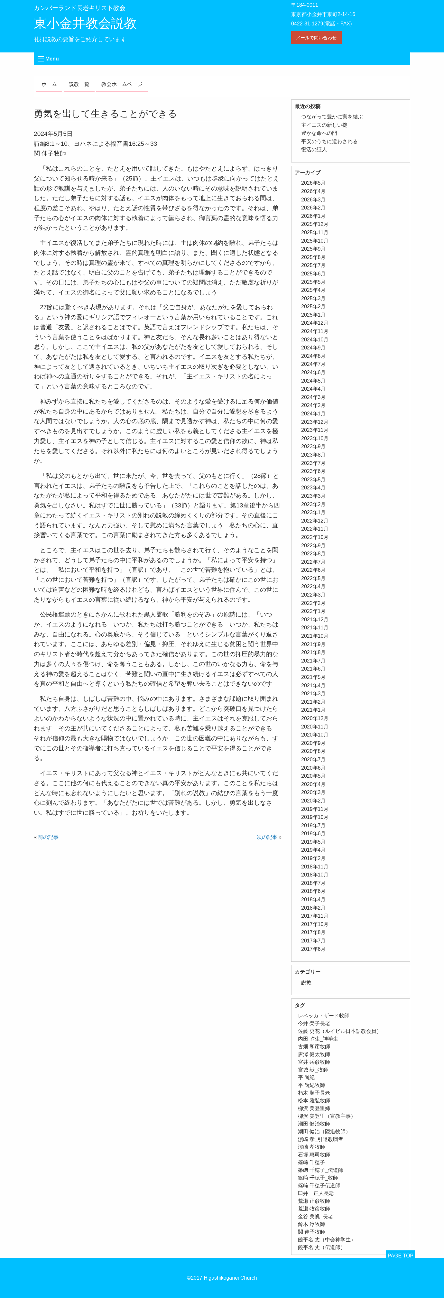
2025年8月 (313, 257)
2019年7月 (313, 825)
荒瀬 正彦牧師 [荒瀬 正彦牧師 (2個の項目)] (314, 1201)
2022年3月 (313, 595)
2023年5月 (313, 479)
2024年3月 (313, 397)
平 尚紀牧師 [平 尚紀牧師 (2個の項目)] (311, 1085)
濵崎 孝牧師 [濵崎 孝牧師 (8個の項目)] (311, 1147)
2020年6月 (313, 768)
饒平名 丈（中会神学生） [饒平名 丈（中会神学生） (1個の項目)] (327, 1239)
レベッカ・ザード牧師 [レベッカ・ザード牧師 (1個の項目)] (323, 1015)
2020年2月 (313, 800)
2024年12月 (314, 323)
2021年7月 (313, 660)
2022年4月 (313, 586)
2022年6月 (313, 570)
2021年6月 (313, 669)
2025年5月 (313, 282)
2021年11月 (314, 627)
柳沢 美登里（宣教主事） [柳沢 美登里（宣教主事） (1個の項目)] (327, 1116)
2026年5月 (313, 183)
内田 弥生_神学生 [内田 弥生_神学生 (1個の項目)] (318, 1039)
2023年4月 (313, 487)
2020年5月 (313, 776)
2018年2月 (313, 908)
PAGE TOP (400, 1255)
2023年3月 (313, 496)
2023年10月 (314, 438)
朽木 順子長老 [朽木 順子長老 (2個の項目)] (314, 1093)
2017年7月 (313, 940)
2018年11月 (314, 866)
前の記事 (48, 837)
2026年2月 (313, 207)
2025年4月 (313, 290)
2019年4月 (313, 850)
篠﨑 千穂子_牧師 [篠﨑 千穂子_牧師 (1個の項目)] (318, 1178)
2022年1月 (313, 611)
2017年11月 (314, 916)
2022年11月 (314, 529)
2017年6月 (313, 949)
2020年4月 (313, 784)
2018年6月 (313, 891)
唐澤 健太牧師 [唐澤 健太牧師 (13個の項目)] (314, 1054)
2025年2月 (313, 306)
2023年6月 (313, 471)
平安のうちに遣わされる (329, 141)
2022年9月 (313, 545)
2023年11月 (314, 430)
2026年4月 (313, 191)
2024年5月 (313, 381)
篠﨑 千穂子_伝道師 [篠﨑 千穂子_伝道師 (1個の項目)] (320, 1170)
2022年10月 (314, 537)
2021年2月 (313, 702)
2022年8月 (313, 553)
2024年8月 (313, 356)
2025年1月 (313, 315)
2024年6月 (313, 372)
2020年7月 (313, 759)
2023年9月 (313, 446)
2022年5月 (313, 578)
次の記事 (267, 837)
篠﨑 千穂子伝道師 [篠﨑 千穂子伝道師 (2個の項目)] (319, 1185)
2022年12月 (314, 521)
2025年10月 (314, 241)
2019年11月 (314, 809)
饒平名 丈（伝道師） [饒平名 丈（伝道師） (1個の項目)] (322, 1247)
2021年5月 (313, 677)
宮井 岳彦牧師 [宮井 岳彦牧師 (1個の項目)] (314, 1062)
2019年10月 (314, 817)
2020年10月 (314, 734)
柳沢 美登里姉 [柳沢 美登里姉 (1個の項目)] (314, 1108)
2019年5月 (313, 842)
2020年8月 (313, 751)
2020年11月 (314, 726)
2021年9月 (313, 644)
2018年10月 (314, 874)
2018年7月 (313, 883)
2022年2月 (313, 603)
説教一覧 (79, 84)
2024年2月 (313, 405)
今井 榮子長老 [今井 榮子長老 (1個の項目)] (314, 1023)
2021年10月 (314, 636)
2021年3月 (313, 693)
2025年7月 (313, 265)
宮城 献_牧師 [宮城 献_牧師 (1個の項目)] (313, 1069)
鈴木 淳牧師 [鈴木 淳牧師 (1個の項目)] (311, 1224)
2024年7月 (313, 364)
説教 (306, 982)
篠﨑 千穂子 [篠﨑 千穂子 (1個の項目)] (311, 1162)
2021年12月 (314, 619)
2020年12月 (314, 718)
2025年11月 (314, 232)
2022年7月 (313, 562)
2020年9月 (313, 743)
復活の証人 (314, 149)
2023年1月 (313, 512)
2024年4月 (313, 389)
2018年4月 (313, 899)
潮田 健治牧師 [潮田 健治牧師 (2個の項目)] (314, 1123)
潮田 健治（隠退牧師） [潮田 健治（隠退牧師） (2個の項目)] (324, 1131)
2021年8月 (313, 652)
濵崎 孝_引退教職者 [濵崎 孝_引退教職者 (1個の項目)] (320, 1139)
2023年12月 (314, 422)
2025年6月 (313, 273)
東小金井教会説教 (85, 23)
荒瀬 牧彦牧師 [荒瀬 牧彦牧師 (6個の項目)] (314, 1208)
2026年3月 (313, 199)
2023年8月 (313, 455)
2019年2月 (313, 858)
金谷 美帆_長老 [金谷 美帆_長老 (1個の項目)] (315, 1216)
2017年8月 (313, 932)
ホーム (49, 84)
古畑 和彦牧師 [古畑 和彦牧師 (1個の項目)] (314, 1046)
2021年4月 (313, 685)
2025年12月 (314, 224)
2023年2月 (313, 504)
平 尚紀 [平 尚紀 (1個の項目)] (306, 1077)
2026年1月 (313, 216)
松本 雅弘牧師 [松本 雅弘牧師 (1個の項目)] (314, 1100)
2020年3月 (313, 792)
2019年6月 (313, 833)
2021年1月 (313, 710)
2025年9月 (313, 249)
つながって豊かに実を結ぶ (332, 116)
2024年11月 (314, 331)
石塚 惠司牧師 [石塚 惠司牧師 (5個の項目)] (314, 1154)
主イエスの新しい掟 (324, 125)
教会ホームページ (122, 84)
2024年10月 (314, 339)
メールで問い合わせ (316, 37)
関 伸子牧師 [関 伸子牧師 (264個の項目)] (311, 1232)
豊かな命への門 (319, 133)
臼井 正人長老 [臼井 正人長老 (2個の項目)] (316, 1193)
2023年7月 (313, 463)
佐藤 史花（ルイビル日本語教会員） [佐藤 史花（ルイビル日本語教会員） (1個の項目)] (340, 1031)
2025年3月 (313, 298)
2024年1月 (313, 413)
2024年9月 (313, 347)
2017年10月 (314, 924)
